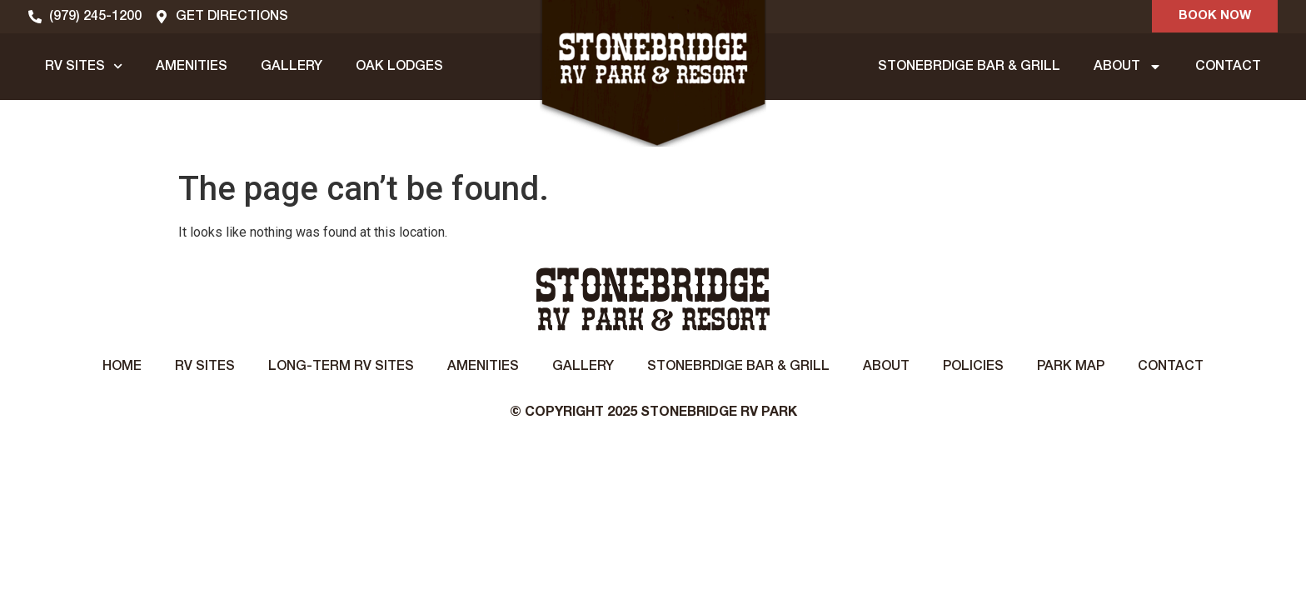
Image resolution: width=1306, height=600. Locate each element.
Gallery (583, 366)
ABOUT (1128, 67)
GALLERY (291, 66)
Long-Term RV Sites (341, 366)
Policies (973, 366)
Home (122, 366)
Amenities (483, 366)
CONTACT (1228, 66)
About (886, 366)
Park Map (1070, 366)
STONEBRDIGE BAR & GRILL (969, 66)
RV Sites (205, 366)
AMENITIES (191, 66)
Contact (1171, 366)
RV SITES (83, 66)
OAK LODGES (399, 66)
